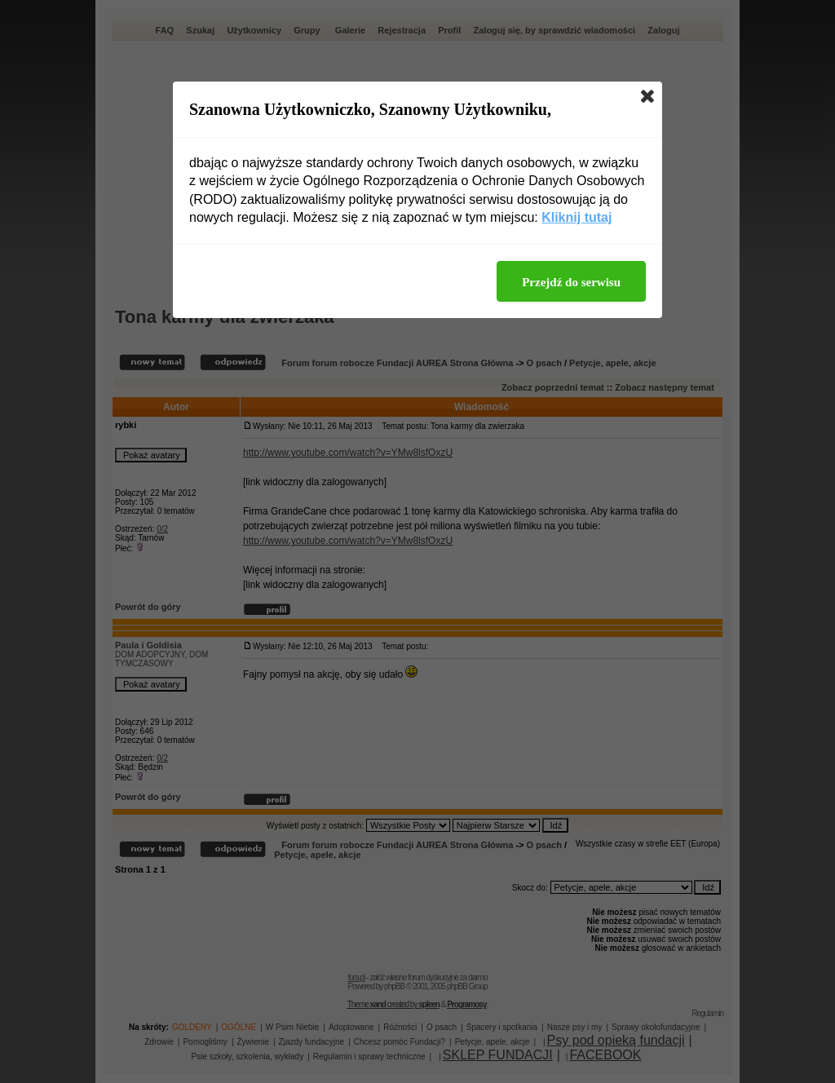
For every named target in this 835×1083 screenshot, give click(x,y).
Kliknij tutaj (576, 217)
